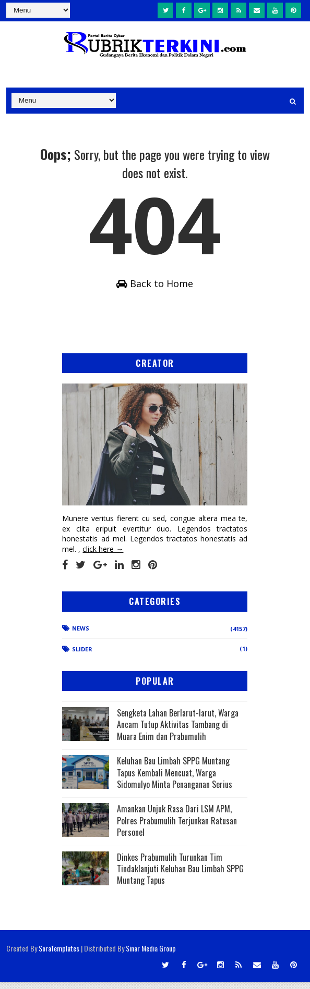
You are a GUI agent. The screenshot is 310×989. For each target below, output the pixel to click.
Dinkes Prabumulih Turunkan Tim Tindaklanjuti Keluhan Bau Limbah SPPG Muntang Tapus (180, 876)
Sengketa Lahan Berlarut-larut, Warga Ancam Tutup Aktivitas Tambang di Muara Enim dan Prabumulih (178, 731)
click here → (102, 556)
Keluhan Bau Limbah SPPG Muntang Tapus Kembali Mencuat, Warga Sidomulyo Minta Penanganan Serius (174, 780)
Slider (82, 656)
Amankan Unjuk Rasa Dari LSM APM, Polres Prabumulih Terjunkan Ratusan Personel (177, 828)
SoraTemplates (59, 954)
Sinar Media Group (151, 954)
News (80, 635)
